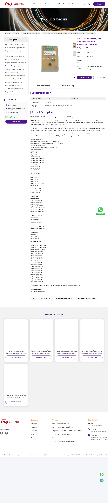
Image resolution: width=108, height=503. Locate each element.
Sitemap (16, 455)
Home (26, 4)
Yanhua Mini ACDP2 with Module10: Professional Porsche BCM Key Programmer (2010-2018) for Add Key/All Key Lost (16, 352)
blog (59, 4)
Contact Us (35, 438)
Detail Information (43, 86)
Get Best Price (84, 77)
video (55, 4)
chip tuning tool (45, 298)
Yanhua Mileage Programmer (30, 33)
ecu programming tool (64, 298)
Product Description (70, 86)
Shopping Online (76, 4)
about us (33, 4)
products (40, 4)
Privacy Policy (8, 455)
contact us (67, 4)
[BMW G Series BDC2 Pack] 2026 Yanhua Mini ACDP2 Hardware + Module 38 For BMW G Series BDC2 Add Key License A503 (67, 352)
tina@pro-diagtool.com (16, 109)
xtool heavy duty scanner (86, 298)
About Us (34, 423)
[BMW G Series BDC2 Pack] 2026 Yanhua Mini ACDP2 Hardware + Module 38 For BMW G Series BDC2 (41, 352)
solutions (48, 4)
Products (16, 33)
